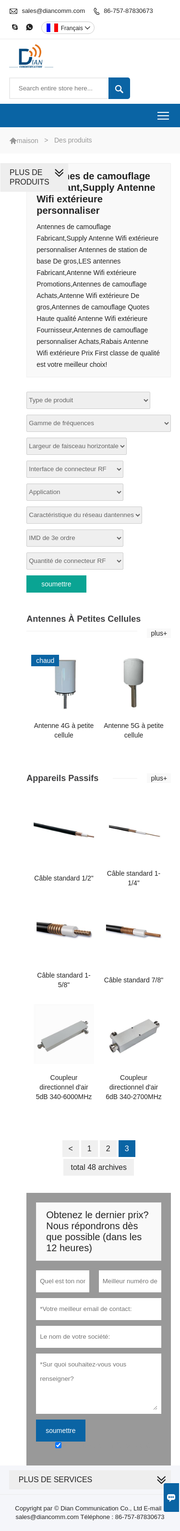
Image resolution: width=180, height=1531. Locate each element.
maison (27, 140)
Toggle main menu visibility (163, 113)
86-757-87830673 (128, 10)
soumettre (56, 584)
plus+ (159, 633)
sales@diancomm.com (53, 10)
